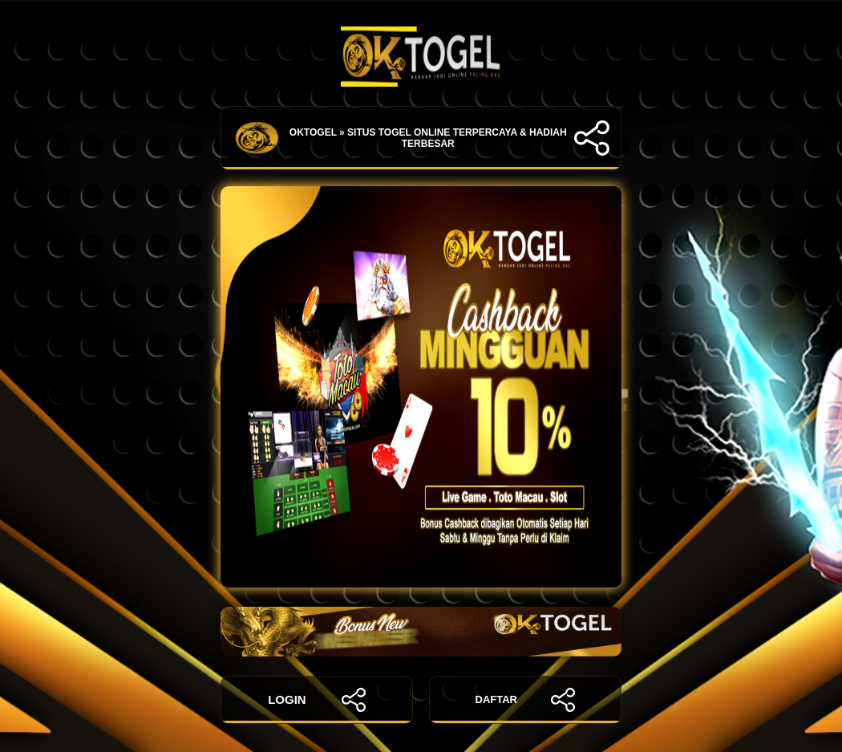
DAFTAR (526, 700)
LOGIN (317, 700)
